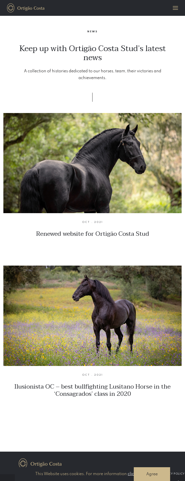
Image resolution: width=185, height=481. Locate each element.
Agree (152, 474)
